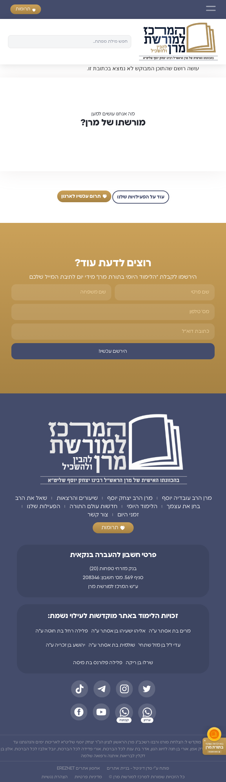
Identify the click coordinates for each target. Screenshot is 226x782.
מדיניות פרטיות (88, 777)
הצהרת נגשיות (54, 777)
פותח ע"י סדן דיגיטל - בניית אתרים (138, 768)
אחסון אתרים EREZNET (78, 768)
